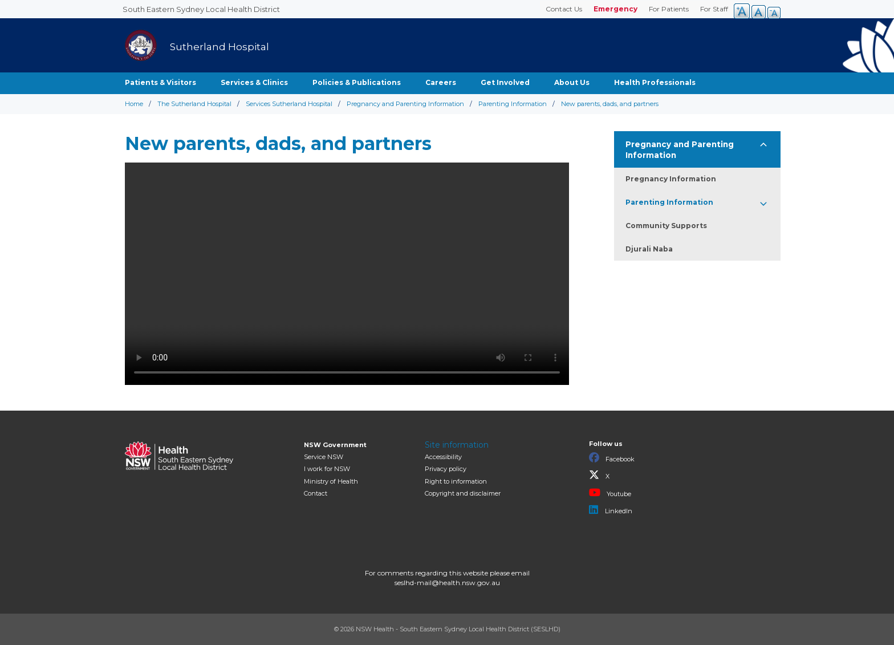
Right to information (456, 481)
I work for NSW (327, 469)
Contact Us (564, 9)
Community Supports (666, 225)
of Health (331, 481)
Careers (440, 82)
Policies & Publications (356, 82)
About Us (572, 82)
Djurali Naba (649, 249)
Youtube (610, 493)
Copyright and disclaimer (463, 493)
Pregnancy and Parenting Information (405, 104)
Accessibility (443, 457)
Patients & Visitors (160, 82)
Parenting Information (512, 104)
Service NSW (323, 457)
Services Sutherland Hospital (289, 104)
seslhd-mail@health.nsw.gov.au (447, 582)
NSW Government (335, 445)
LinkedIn (610, 510)
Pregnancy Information (670, 179)
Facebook (612, 458)
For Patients (669, 9)
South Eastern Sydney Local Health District (201, 9)
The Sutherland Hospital (194, 104)
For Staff (714, 9)
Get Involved (505, 82)
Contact (315, 493)
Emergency (615, 9)
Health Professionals (655, 82)
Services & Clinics (254, 82)
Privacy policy (445, 469)
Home (134, 104)
